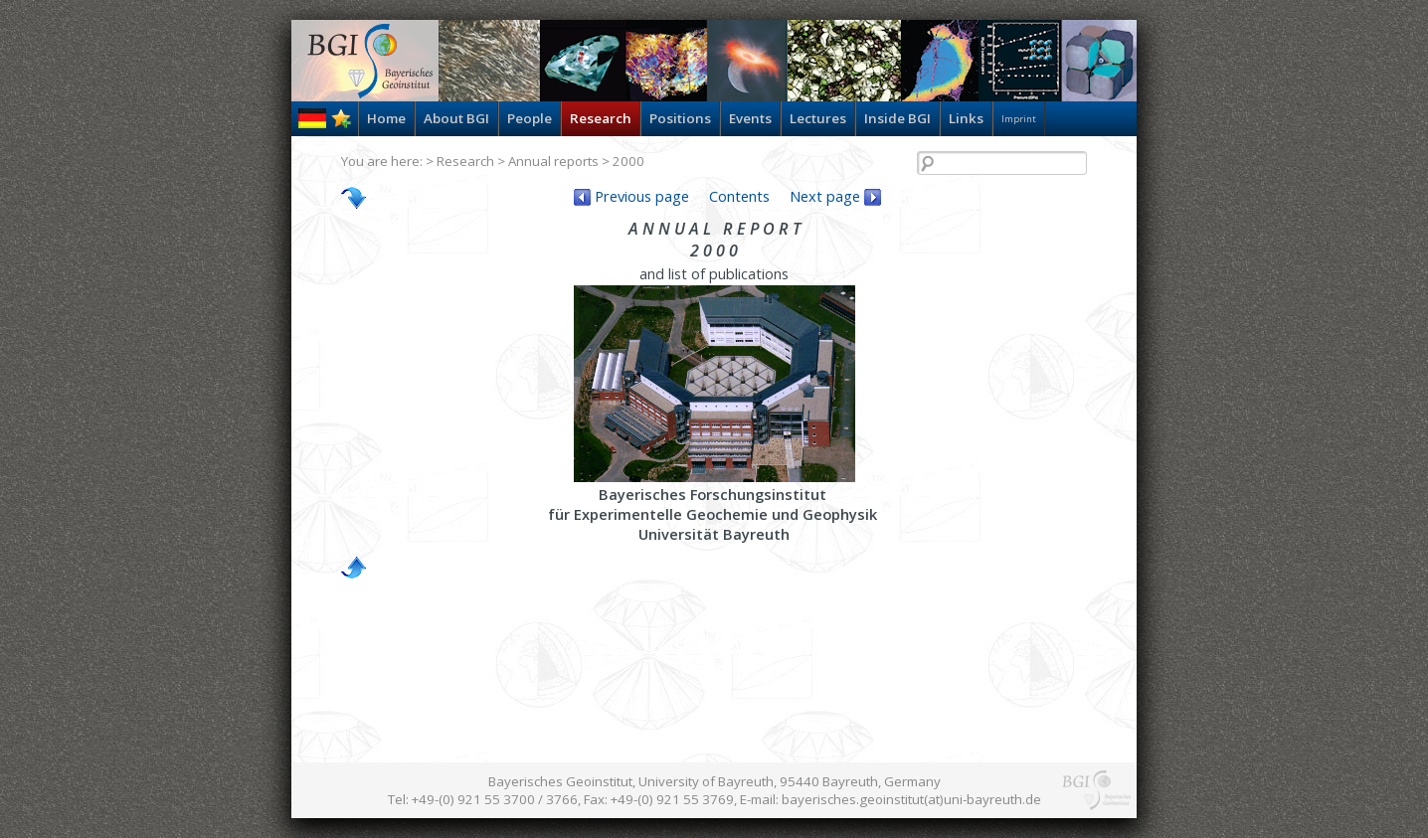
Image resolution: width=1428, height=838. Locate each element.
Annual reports (553, 161)
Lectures (818, 118)
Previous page (631, 196)
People (529, 118)
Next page (835, 196)
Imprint (1018, 118)
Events (750, 118)
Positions (680, 118)
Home (386, 118)
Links (966, 118)
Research (600, 118)
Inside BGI (897, 118)
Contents (739, 196)
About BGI (456, 118)
